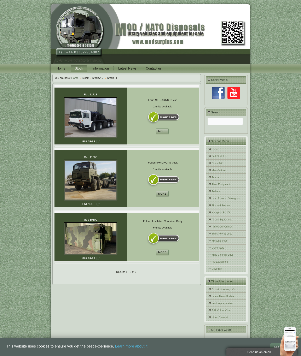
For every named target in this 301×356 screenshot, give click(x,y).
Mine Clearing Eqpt (222, 254)
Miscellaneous (219, 240)
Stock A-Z (217, 163)
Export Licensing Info (223, 289)
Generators (218, 247)
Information (100, 68)
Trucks (215, 177)
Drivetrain (217, 268)
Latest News (127, 68)
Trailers (216, 191)
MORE (162, 131)
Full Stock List (219, 156)
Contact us (154, 68)
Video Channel (220, 317)
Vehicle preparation (222, 303)
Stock (79, 68)
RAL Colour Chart (221, 310)
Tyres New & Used (222, 233)
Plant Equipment (221, 184)
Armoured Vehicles (222, 226)
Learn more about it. (131, 346)
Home (61, 68)
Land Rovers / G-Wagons (226, 198)
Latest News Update (223, 296)
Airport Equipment (222, 219)
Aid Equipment (220, 261)
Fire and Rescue (221, 205)
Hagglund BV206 (221, 212)
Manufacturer (219, 170)
